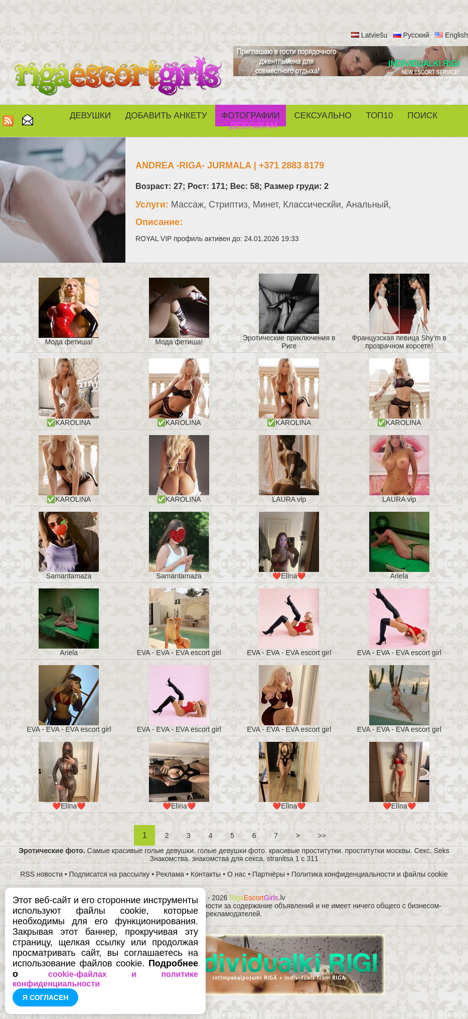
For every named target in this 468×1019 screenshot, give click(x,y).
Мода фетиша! (69, 342)
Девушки (90, 115)
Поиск (422, 115)
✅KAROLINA (69, 423)
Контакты (206, 874)
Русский (416, 35)
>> (322, 836)
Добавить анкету (166, 115)
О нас (236, 874)
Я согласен (45, 997)
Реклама (170, 874)
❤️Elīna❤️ (288, 576)
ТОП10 (379, 115)
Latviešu (374, 35)
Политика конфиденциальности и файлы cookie (369, 874)
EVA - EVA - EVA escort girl (179, 653)
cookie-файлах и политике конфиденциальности (105, 979)
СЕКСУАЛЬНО (323, 115)
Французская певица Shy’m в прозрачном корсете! (399, 342)
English (456, 35)
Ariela (399, 576)
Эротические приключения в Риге (289, 342)
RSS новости (41, 874)
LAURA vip (289, 499)
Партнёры (268, 874)
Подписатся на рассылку (109, 874)
